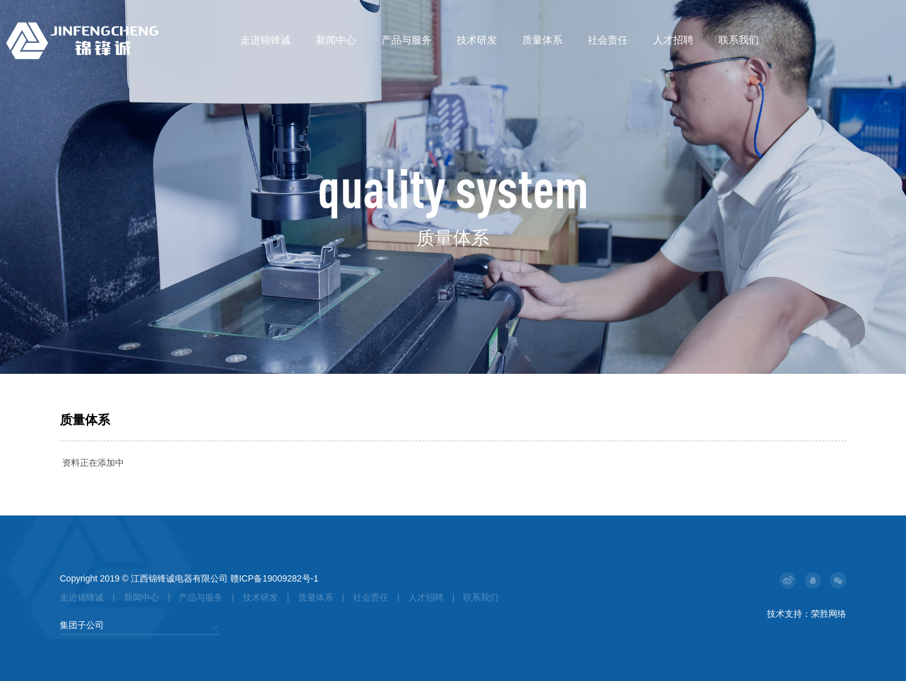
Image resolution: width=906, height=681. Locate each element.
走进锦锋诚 (265, 40)
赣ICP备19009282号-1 (274, 578)
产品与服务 (406, 40)
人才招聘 (673, 40)
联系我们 (739, 40)
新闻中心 (336, 40)
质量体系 (542, 40)
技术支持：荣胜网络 (806, 614)
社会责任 (608, 40)
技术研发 (477, 40)
